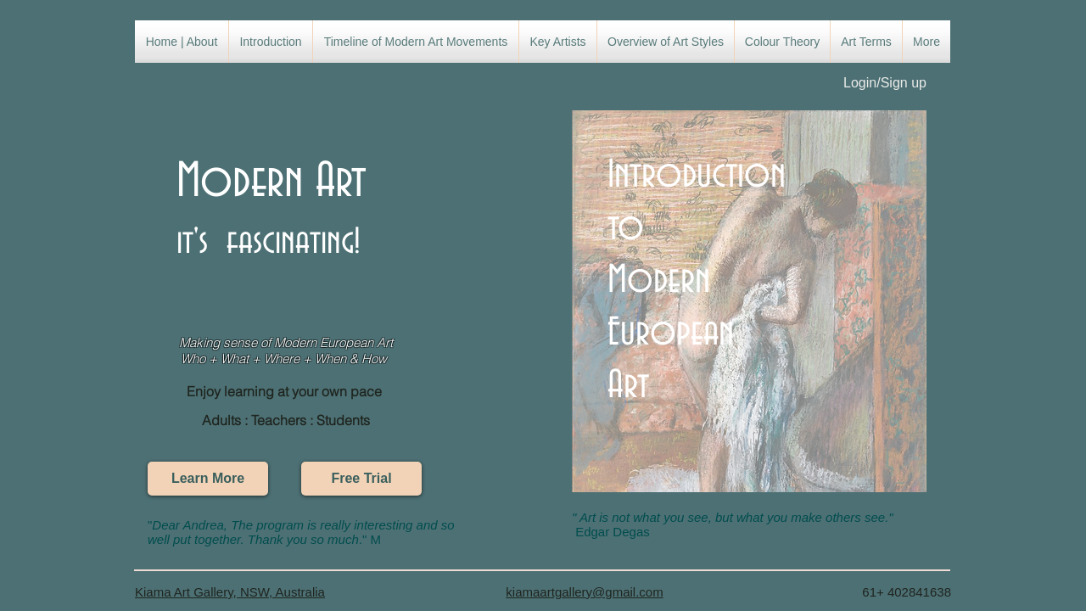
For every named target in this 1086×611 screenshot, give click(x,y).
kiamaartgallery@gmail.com (584, 592)
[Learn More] (208, 479)
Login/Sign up (884, 83)
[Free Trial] (361, 479)
